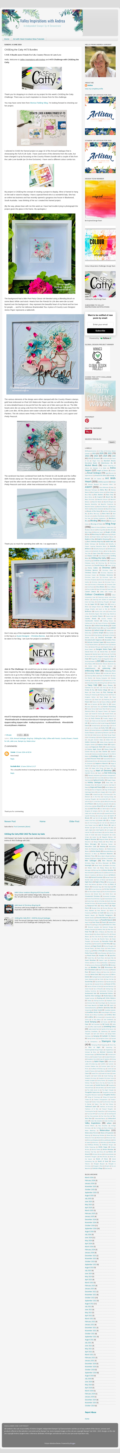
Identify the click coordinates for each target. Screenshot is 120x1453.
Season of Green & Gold (94, 986)
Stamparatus (94, 1041)
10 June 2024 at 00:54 (23, 752)
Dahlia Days (88, 633)
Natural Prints (110, 872)
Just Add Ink (103, 808)
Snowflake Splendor (110, 1010)
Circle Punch (90, 587)
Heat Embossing (110, 773)
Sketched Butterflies (90, 1008)
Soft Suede (105, 1024)
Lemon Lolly (102, 820)
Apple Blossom (110, 473)
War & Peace (97, 1128)
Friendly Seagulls (108, 718)
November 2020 (90, 1367)
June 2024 (88, 1237)
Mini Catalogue (90, 861)
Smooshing (88, 1010)
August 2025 (89, 1195)
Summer (110, 1064)
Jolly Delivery (100, 804)
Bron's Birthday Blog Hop (95, 541)
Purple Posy (91, 958)
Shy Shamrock (112, 1003)
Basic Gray (109, 494)
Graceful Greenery (111, 747)
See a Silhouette (98, 989)
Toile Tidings (109, 1104)
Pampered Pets (92, 906)
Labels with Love (89, 813)
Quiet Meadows (90, 960)
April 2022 (88, 1316)
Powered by (100, 338)
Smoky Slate (110, 1008)
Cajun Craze (96, 553)
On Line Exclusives (96, 889)
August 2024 (89, 1231)
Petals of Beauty (99, 932)
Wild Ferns (95, 1142)
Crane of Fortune (103, 623)
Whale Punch (100, 1138)
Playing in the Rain (91, 939)
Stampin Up (22, 741)
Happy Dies (95, 766)
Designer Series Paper (104, 649)
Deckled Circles (89, 637)
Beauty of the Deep (93, 511)
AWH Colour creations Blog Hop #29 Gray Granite (32, 892)
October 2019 (90, 1406)
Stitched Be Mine (90, 1052)
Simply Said (103, 1005)
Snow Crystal (98, 1010)
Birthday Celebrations (100, 518)
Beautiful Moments (102, 506)
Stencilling (109, 1047)
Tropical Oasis (101, 1111)
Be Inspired (99, 497)
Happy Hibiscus (105, 766)
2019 (94, 453)
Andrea (90, 85)
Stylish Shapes (99, 1061)
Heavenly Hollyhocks (94, 775)
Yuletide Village (97, 1168)
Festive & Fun (89, 690)
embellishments (90, 668)
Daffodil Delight (99, 630)
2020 (101, 453)
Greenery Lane (96, 754)
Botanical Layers (98, 532)
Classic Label (90, 589)
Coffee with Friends (53, 738)
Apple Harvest (89, 475)
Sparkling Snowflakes (91, 1031)
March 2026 (89, 1177)
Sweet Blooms (101, 1071)
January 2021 (89, 1361)
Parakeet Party (96, 908)
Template (111, 1085)
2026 (89, 458)
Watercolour (31, 741)
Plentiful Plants (104, 939)
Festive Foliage (103, 690)
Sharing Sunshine (99, 1000)
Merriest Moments (106, 854)
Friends (87, 721)
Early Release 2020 (90, 664)
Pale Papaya (112, 903)
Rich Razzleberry (90, 970)
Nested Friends (109, 877)
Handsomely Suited (105, 761)
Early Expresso (109, 661)
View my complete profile (94, 89)
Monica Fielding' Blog (39, 103)
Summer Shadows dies (91, 1066)
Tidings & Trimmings (94, 1097)
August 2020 (89, 1376)
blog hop (30, 738)
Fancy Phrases (108, 685)
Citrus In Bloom (111, 587)
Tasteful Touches (100, 1085)
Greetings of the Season (99, 756)
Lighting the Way (108, 827)
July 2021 (88, 1343)
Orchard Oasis (98, 894)
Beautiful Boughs (109, 502)
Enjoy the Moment (104, 676)
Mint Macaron (107, 861)
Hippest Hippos (111, 780)
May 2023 (88, 1277)
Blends (103, 521)
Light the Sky (96, 827)
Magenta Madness (107, 837)
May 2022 (88, 1313)
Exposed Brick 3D (98, 680)
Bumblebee (102, 544)
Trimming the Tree (90, 1111)
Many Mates (109, 842)
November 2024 (90, 1222)
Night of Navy (99, 882)
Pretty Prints (112, 953)
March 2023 (89, 1283)
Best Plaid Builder (100, 516)
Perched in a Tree (110, 925)
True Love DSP (91, 1114)
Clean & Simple (100, 589)
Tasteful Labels (89, 1085)
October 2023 (90, 1261)
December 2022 (90, 1292)
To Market (88, 1104)
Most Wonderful (89, 872)
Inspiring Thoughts (90, 799)
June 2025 (88, 1201)
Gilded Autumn (97, 735)
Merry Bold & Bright (104, 856)
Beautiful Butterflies (91, 504)
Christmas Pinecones (91, 580)
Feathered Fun (89, 687)
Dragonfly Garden (109, 659)
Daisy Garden (110, 633)
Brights (113, 539)
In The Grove (106, 794)
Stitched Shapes (89, 1054)
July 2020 (88, 1379)
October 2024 (90, 1225)
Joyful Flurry (93, 808)
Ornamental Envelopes (109, 896)
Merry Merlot (97, 858)
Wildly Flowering (90, 1147)
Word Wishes (103, 1156)
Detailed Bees (104, 652)
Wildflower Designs (107, 1145)
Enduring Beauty (92, 676)
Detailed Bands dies (91, 652)
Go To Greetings (91, 737)
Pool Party (107, 944)
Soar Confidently (108, 1019)
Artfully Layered (103, 482)
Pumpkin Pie (103, 955)
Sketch (112, 1005)
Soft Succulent (95, 1024)
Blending (93, 521)
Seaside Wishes (99, 984)
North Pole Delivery (90, 884)
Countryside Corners (92, 621)
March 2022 (89, 1319)
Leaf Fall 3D (96, 818)
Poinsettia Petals (107, 941)
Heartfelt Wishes (90, 773)
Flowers (87, 702)
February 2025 (90, 1213)
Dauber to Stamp (109, 635)
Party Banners (101, 910)
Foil (115, 702)
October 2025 (90, 1189)
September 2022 (90, 1301)
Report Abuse (90, 1412)
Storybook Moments (110, 1057)
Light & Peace (103, 825)
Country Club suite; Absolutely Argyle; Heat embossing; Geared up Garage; (100, 614)
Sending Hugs (110, 989)
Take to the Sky (99, 1083)
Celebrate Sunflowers (100, 560)
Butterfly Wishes (98, 551)
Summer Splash (105, 1066)
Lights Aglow (89, 830)
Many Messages (90, 844)
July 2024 (88, 1234)
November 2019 (90, 1403)
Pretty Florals (100, 948)
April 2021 (88, 1352)
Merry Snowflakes (108, 858)
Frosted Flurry (94, 723)
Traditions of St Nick (91, 1109)
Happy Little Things (97, 768)
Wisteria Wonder (109, 1154)
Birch (108, 516)
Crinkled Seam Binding (101, 625)
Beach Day (109, 497)
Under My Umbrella (96, 1121)
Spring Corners (91, 1038)
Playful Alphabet (108, 936)
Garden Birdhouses (96, 730)
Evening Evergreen (101, 678)
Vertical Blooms (89, 1125)
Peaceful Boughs (90, 915)
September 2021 (90, 1337)
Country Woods (90, 618)
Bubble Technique (90, 544)
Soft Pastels (103, 1022)
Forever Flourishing (109, 706)
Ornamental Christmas (92, 896)
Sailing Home (105, 974)
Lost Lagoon (110, 830)
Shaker (89, 1000)
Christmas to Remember (97, 584)
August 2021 (89, 1340)
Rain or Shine (96, 963)
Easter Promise (107, 666)
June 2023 (88, 1273)
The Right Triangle (107, 1090)
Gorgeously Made (97, 747)
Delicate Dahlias (93, 644)
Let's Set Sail (103, 823)
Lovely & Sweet (89, 835)
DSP (98, 661)
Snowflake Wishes (92, 1012)
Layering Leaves (102, 816)
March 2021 (89, 1355)
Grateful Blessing (90, 751)
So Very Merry (96, 1019)
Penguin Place (98, 925)
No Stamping (110, 882)
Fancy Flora (112, 683)
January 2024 (89, 1253)
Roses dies (107, 972)
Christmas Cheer (107, 570)
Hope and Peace (96, 787)
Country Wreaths (107, 618)
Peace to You (110, 913)
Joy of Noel (97, 806)
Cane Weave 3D (103, 556)
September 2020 (90, 1373)
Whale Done (110, 1135)
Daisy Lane (88, 635)
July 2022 (88, 1306)
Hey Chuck (88, 780)
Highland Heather (99, 780)
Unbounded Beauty (100, 1118)
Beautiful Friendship (107, 504)
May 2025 (88, 1205)
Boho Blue (111, 530)
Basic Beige (110, 492)
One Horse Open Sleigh (93, 891)
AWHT (88, 487)
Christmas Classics (91, 573)
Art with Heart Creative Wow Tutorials (28, 39)
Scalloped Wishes (109, 977)
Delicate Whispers (95, 647)
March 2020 (89, 1391)
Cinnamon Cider (111, 584)
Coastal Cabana (90, 591)
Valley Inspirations (92, 1123)
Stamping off (95, 1045)
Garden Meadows (90, 732)
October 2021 (90, 1334)
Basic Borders (98, 494)
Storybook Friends (97, 1057)
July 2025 (88, 1198)
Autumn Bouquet (93, 484)
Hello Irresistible (99, 778)
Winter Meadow (108, 1149)
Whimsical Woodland (93, 1140)
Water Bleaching (90, 1130)
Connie (12, 752)
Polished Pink (98, 944)
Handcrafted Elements (109, 759)
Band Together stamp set (98, 492)
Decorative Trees (110, 640)
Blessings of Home (97, 524)
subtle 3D (111, 1061)
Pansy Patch (105, 906)
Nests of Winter (101, 880)
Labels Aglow (109, 811)
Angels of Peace (102, 470)
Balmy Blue (104, 490)
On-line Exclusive (110, 889)
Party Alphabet (89, 910)
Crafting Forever (108, 621)
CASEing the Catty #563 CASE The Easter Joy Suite (24, 834)
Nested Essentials (97, 877)
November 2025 (90, 1186)
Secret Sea (88, 989)
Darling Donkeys (97, 635)
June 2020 (88, 1382)
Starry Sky (113, 1045)
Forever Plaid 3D (102, 709)
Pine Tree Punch (96, 936)
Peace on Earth (98, 913)
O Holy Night (107, 887)
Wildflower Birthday (93, 1145)
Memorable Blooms (108, 851)
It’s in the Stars (96, 801)
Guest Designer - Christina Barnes (31, 636)
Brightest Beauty (108, 537)
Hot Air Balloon (109, 787)
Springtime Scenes (103, 1038)
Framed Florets (109, 714)
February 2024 (90, 1250)
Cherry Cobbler (93, 568)
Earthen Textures (103, 664)
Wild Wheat (112, 1142)
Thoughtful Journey (108, 1092)
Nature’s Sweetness (90, 875)
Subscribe (100, 331)
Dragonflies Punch (96, 659)
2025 (114, 456)
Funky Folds (105, 728)
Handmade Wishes (92, 761)
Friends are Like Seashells (99, 721)
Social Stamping (90, 1022)
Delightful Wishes (108, 647)
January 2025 (89, 1216)
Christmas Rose (103, 580)
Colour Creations (94, 594)
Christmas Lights (107, 577)
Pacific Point (110, 901)
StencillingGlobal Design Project (94, 1050)
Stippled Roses (110, 1050)
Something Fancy (110, 1026)
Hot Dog (87, 790)
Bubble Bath (109, 541)
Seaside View (88, 984)
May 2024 (88, 1241)
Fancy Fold (92, 685)
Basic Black (88, 494)
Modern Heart (92, 868)
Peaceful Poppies (94, 920)
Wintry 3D (102, 1152)
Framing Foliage (102, 716)
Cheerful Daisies (99, 565)
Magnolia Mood (103, 839)
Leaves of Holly (108, 818)
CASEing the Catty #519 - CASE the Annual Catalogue (32, 918)
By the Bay (109, 551)
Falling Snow (103, 683)
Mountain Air (100, 872)
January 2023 (89, 1289)
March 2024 (89, 1247)
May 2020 (88, 1385)
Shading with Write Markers (106, 998)
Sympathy (111, 1080)
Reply (12, 759)
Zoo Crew (107, 1168)
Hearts (99, 773)
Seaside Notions (99, 981)
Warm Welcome (108, 1128)
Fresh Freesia (95, 718)
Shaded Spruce (109, 996)
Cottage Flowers (96, 607)
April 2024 (88, 1244)
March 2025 (89, 1210)
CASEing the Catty (40, 738)
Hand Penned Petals (93, 759)
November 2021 (90, 1331)
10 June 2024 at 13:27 (28, 766)
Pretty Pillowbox (101, 953)
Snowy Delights (105, 1012)
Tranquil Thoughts (107, 1109)
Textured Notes (100, 1087)
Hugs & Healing (109, 790)
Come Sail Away (89, 602)
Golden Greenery (91, 742)
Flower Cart (98, 699)
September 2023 (90, 1264)
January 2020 (89, 1397)
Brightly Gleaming (103, 539)
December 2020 (90, 1364)
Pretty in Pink (97, 951)
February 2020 (90, 1394)
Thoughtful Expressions (92, 1092)
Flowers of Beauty (106, 702)
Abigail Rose (96, 461)
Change (112, 560)
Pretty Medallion (109, 951)
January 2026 (89, 1183)
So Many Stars (111, 1015)
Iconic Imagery (101, 792)
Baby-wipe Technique (91, 490)
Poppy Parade (97, 946)
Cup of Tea (105, 628)
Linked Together (99, 830)
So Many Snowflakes (98, 1015)
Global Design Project (110, 735)
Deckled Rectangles (105, 637)
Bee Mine (105, 511)
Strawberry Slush (92, 1059)
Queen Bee (110, 958)
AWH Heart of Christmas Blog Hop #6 (27, 905)
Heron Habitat (110, 778)
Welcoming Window (98, 1135)
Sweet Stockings (109, 1076)
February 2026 (90, 1180)
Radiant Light (103, 960)
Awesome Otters (108, 484)
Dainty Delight (98, 633)
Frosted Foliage (104, 723)
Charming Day (102, 563)
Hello (90, 778)
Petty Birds (110, 932)
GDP (112, 732)
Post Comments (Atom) (22, 827)
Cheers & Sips (112, 565)
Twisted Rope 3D (111, 1114)
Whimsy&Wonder (106, 1140)
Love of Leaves (98, 832)
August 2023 (89, 1267)
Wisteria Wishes (97, 1154)
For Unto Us (104, 704)
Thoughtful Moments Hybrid (93, 1095)
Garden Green (108, 730)
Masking (102, 846)
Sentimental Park (90, 993)
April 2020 (88, 1388)
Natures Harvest (103, 875)
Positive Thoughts (109, 946)
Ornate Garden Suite (110, 899)
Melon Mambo (95, 851)
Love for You (88, 832)
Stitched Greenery (106, 1052)
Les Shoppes (112, 820)
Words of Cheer (102, 1159)
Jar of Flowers (89, 804)
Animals (113, 470)
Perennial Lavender (93, 927)
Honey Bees (109, 782)
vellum (109, 1123)
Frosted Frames (96, 725)
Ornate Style (90, 901)
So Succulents (108, 1017)
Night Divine (89, 882)
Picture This (106, 934)
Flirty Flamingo (108, 692)
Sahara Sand (94, 974)
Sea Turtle (100, 979)
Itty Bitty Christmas (108, 801)
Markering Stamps (107, 844)
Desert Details (89, 649)
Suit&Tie (102, 1064)
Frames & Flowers (90, 716)
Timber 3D (88, 1099)
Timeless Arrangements (101, 1099)
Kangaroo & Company (91, 811)
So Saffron (90, 1017)
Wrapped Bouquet (99, 1164)
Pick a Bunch (97, 934)
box (88, 534)
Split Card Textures (98, 1034)
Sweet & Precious (90, 1071)
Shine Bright (101, 1003)
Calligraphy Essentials (109, 553)
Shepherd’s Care (111, 1000)
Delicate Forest (104, 644)
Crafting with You (90, 623)
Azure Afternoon (103, 487)
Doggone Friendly (103, 656)
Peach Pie (87, 922)
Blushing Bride (101, 530)
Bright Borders (96, 537)
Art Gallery (97, 478)
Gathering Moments (103, 732)
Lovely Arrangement (103, 835)
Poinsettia (96, 941)
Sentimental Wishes (106, 993)
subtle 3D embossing (91, 1064)
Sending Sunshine (90, 991)
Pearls (104, 922)
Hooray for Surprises (103, 785)
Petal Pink (88, 932)
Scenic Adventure (90, 979)
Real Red (105, 965)
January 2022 (89, 1325)
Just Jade (111, 808)
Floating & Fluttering (91, 695)
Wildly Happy (103, 1147)
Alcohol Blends (91, 466)
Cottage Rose (108, 607)
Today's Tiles (98, 1104)
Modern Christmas (110, 865)
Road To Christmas (103, 970)
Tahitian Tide (88, 1083)
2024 (11, 738)
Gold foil (100, 737)
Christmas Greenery (106, 575)
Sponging (96, 1036)
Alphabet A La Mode (99, 468)
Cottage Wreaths (90, 609)
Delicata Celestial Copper (95, 642)
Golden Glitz (109, 740)
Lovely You (95, 837)
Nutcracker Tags (96, 887)
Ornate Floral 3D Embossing (94, 899)
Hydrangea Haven (90, 792)
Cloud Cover (110, 589)
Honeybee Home (89, 785)
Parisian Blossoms (108, 908)
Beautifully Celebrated (97, 509)
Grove (114, 756)
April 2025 (88, 1208)
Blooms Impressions (108, 527)
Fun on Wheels (94, 728)
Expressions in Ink (110, 680)
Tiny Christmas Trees (108, 1102)
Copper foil (93, 604)
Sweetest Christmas (90, 1078)
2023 (96, 456)
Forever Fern (96, 706)
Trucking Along (111, 1111)
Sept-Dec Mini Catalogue (93, 996)
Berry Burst (106, 513)
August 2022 (89, 1304)
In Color (110, 792)
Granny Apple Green (94, 749)
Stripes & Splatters (104, 1059)
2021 (110, 453)
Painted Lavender (102, 903)
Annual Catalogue (20, 738)
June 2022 (88, 1309)
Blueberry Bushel (90, 530)
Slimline (100, 1008)
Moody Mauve (104, 868)
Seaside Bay (89, 981)
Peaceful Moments (102, 917)
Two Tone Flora (105, 1116)
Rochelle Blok (15, 766)
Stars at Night (94, 1047)
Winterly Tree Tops (90, 1152)
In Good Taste (96, 794)
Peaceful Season (106, 920)
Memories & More (91, 854)
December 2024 (90, 1219)
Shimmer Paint (91, 1003)
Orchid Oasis (109, 894)
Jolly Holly (109, 804)
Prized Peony (91, 955)
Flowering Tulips (108, 699)
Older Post (74, 821)
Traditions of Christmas (106, 1106)
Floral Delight (104, 697)
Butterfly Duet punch (100, 549)
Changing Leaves (90, 563)
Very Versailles (103, 1125)
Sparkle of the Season (107, 1029)
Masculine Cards (90, 846)
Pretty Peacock (90, 953)
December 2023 (90, 1256)
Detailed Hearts (96, 654)
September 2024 (90, 1228)
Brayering (107, 534)
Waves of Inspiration (107, 1133)
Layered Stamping (90, 816)
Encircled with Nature (109, 673)
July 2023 (88, 1270)
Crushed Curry (95, 628)
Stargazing (104, 1045)
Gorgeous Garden (90, 744)
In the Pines (96, 797)
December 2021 (90, 1328)
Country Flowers (66, 738)
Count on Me (103, 609)
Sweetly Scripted (89, 1080)
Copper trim (103, 604)
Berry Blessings (94, 513)
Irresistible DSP (103, 799)
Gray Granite (102, 751)
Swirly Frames (101, 1080)
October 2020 (90, 1370)
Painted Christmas (90, 903)
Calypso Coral (91, 556)
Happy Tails (109, 768)
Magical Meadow (90, 839)
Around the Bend (100, 475)
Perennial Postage (107, 927)
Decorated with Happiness (93, 640)
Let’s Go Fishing (92, 823)
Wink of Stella (96, 1149)
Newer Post (10, 821)
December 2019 (90, 1400)
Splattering (104, 1031)
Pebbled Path (112, 922)
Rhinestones (109, 967)
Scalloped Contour (97, 977)
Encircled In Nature (93, 673)
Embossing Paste (110, 671)
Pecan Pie (89, 925)
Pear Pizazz (96, 922)
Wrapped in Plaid (97, 1166)
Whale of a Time (89, 1138)
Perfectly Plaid (101, 929)
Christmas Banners (91, 570)
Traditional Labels (90, 1106)
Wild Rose (103, 1142)
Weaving (87, 1135)
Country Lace (110, 616)
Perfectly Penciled (90, 929)
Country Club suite (100, 611)
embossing (106, 668)
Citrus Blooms (100, 587)
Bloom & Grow (95, 527)
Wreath (107, 1166)
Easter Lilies (92, 666)
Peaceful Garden (89, 917)
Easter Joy (113, 664)
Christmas (106, 568)
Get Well (87, 735)
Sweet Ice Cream (105, 1073)
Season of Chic (111, 984)
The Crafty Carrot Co (93, 1090)
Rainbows (105, 963)
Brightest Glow (89, 539)
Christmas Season (97, 582)
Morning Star (97, 870)
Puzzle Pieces (100, 958)
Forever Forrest (91, 709)
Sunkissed (111, 1069)
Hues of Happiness (97, 790)
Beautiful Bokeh (96, 502)
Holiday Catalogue (94, 782)
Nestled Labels (89, 880)
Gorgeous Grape (102, 744)
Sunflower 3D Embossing (98, 1069)
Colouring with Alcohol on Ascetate (103, 599)
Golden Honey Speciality (107, 742)
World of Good (103, 1161)
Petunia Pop (88, 934)
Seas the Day (110, 979)
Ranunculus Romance (94, 965)
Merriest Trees (90, 856)
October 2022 (90, 1298)
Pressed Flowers (89, 948)
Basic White (88, 497)
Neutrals (110, 880)
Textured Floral (89, 1087)
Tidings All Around (108, 1097)
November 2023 (90, 1258)
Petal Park (111, 929)
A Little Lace (106, 458)
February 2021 (90, 1358)
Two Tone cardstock (92, 1116)
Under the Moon (109, 1121)
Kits (101, 811)
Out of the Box (100, 901)
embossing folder (92, 671)
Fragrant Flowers (103, 711)
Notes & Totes (103, 884)
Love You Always (109, 832)
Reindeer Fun (95, 967)
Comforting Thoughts (103, 602)
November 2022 (90, 1295)
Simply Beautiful (92, 1005)
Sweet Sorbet (97, 1076)
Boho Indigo (88, 532)
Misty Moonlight (103, 863)
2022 (87, 456)
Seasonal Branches (108, 986)
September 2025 (90, 1192)
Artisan (113, 482)
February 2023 (90, 1286)
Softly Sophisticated (95, 1026)
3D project (97, 458)
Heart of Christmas (104, 771)
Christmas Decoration (107, 573)
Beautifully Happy (111, 509)
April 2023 (88, 1280)
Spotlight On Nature (109, 1036)
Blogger (72, 1443)
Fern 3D (111, 687)
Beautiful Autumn (102, 499)
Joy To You (107, 806)
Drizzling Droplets (90, 661)
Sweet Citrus (95, 1073)
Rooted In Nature (96, 972)
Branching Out (97, 534)
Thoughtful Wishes (109, 1095)
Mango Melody (98, 842)
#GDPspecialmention (90, 451)
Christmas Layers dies (92, 577)
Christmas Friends (90, 575)
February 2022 (90, 1322)
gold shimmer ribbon (96, 740)
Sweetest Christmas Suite (106, 1078)
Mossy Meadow (108, 870)
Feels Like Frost (101, 687)
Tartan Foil (110, 1083)
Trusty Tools (100, 1114)
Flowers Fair (95, 702)
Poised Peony (88, 944)
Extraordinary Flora (92, 683)
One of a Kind (106, 891)
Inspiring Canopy (108, 797)
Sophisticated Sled (93, 1029)
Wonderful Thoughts (91, 1156)
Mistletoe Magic (90, 863)
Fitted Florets (96, 692)
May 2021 (88, 1349)
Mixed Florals (98, 865)
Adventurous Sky (107, 463)
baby (112, 487)
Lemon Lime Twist (90, 820)
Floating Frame (104, 695)
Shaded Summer (89, 998)
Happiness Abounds (101, 763)
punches (113, 955)
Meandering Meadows (97, 849)
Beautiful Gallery (89, 506)
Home (6, 39)
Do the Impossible (90, 656)
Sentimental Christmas (106, 991)
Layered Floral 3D (109, 813)
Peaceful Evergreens (106, 915)
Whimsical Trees (111, 1138)
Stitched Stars (100, 1054)
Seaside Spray (110, 981)
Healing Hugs (89, 771)
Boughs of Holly (111, 532)
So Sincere (99, 1017)
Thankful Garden (111, 1087)
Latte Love (13, 741)
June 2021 (88, 1346)
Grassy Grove (108, 749)
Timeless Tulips (95, 1102)
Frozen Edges (106, 725)
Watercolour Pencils (91, 1133)
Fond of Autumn (92, 704)
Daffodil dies (110, 630)
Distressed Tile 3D (109, 654)
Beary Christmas (89, 499)
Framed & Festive (97, 714)
